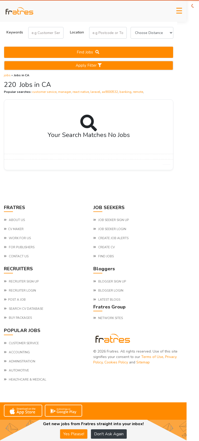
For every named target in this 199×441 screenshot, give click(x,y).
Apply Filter (89, 65)
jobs (7, 75)
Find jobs (89, 52)
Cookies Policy (116, 362)
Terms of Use (152, 356)
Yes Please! (73, 434)
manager (64, 92)
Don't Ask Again (109, 434)
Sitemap (143, 362)
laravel (95, 92)
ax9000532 (110, 92)
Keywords (14, 32)
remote (138, 92)
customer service (44, 92)
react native (81, 92)
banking (125, 92)
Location (77, 32)
